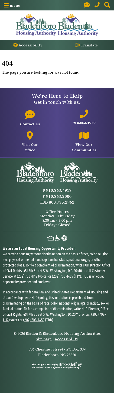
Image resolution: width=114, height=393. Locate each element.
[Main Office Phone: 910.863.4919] (97, 5)
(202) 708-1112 (27, 276)
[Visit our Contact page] (87, 5)
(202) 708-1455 (62, 276)
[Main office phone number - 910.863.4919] (84, 117)
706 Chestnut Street (46, 349)
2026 (21, 333)
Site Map (44, 338)
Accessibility (66, 338)
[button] (12, 5)
